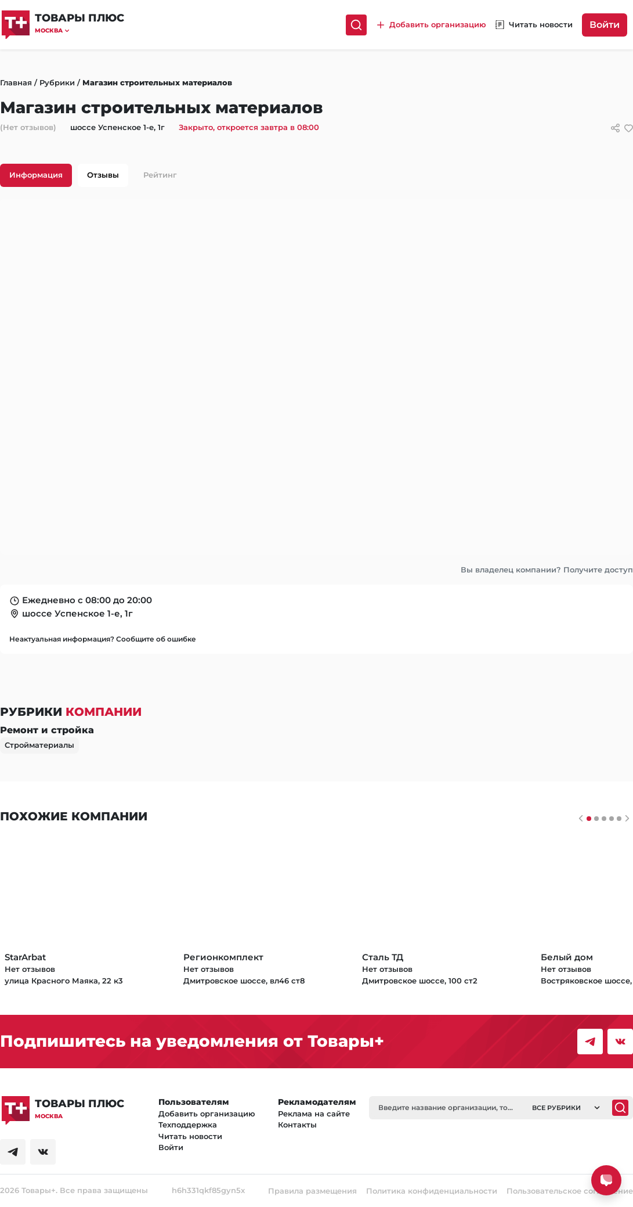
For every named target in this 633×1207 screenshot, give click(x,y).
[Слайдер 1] (596, 818)
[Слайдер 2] (604, 818)
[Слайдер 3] (611, 818)
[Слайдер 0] (589, 818)
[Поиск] (356, 25)
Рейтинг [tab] (160, 174)
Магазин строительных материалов (157, 82)
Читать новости (190, 1136)
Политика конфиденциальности (431, 1190)
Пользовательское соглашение (570, 1190)
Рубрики (57, 82)
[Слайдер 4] (619, 818)
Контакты (297, 1124)
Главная (16, 82)
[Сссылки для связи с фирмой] (615, 128)
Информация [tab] (36, 174)
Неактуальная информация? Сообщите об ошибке (102, 639)
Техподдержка (187, 1124)
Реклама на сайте (314, 1113)
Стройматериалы (39, 745)
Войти (604, 24)
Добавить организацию (206, 1113)
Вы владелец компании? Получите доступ (547, 569)
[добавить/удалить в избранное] (628, 128)
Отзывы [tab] (103, 174)
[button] (79, 30)
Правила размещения (312, 1190)
